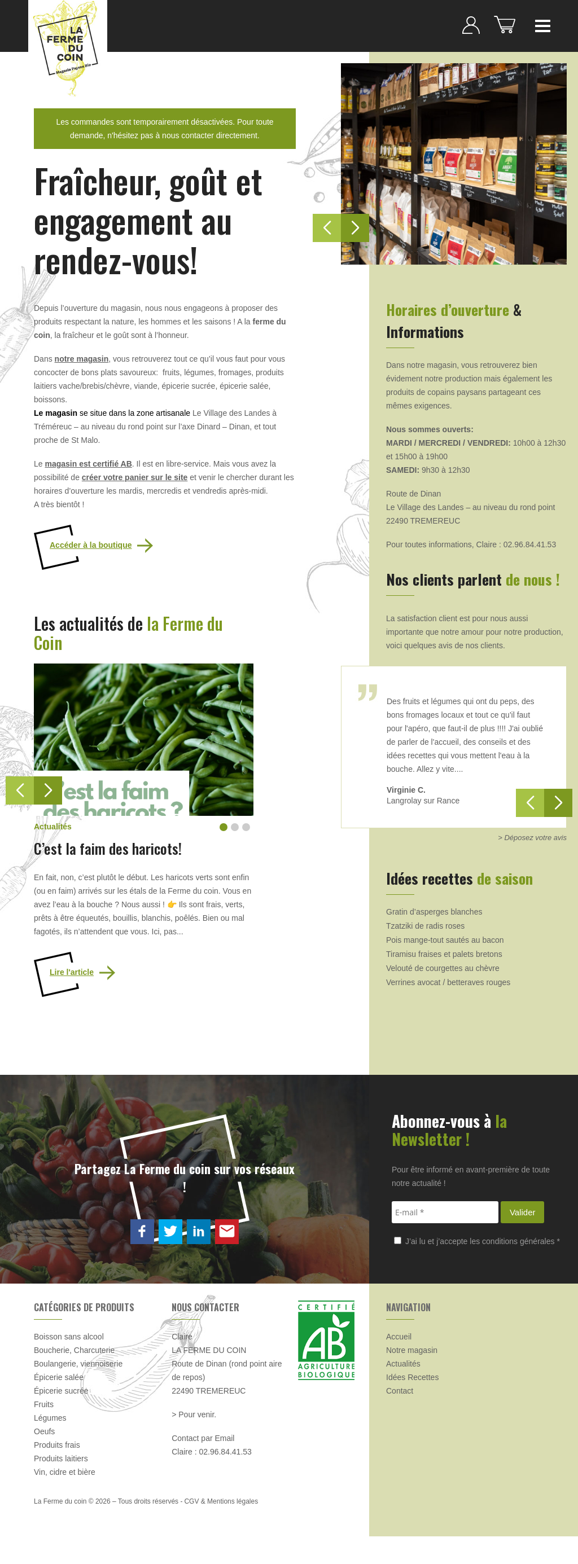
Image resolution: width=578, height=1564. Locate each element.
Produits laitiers (61, 1458)
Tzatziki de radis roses (425, 925)
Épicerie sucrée (61, 1390)
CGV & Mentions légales (221, 1501)
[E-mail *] (445, 1212)
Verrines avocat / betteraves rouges (448, 982)
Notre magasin (411, 1350)
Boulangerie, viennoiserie (78, 1363)
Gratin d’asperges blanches (434, 911)
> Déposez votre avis (532, 837)
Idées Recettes (412, 1377)
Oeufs (44, 1431)
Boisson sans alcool (69, 1336)
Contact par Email (203, 1438)
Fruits (44, 1404)
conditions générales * (521, 1241)
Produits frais (57, 1444)
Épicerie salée (59, 1377)
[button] (48, 790)
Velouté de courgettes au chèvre (443, 968)
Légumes (50, 1417)
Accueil (398, 1336)
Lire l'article (72, 972)
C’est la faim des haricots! (108, 848)
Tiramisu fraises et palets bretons (444, 954)
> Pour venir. (194, 1414)
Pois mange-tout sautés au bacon (445, 939)
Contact (399, 1390)
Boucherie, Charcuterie (74, 1350)
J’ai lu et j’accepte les (477, 1241)
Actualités (403, 1363)
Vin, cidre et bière (64, 1472)
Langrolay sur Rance (423, 800)
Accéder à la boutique (91, 545)
